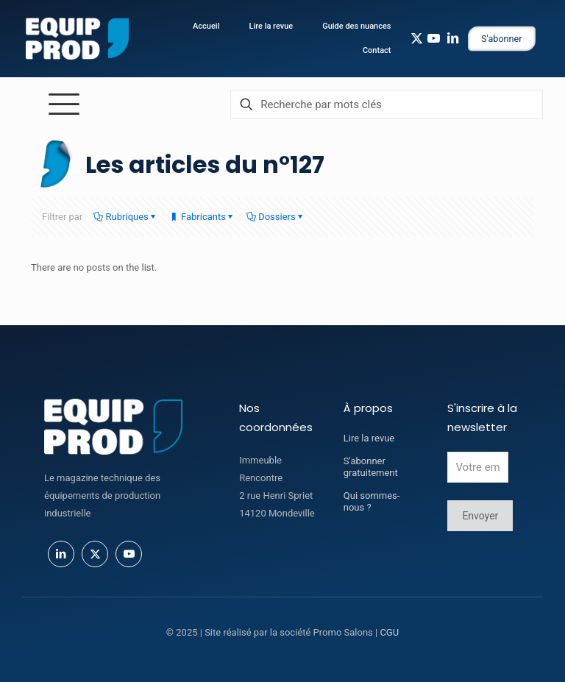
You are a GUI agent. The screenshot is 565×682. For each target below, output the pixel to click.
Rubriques (125, 216)
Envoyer (480, 516)
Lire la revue (369, 438)
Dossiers (275, 216)
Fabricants (202, 216)
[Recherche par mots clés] (386, 104)
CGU (389, 632)
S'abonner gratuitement (371, 466)
